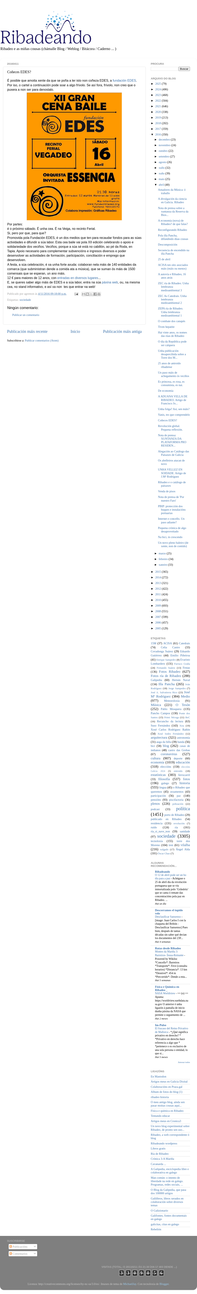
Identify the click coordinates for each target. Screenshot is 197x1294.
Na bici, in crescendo (170, 537)
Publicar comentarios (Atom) (42, 340)
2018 (158, 123)
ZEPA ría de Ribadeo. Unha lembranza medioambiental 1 (170, 312)
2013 (158, 583)
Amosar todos (184, 1062)
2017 (158, 128)
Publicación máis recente (27, 331)
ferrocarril (184, 775)
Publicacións (18, 1246)
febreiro (164, 559)
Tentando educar (160, 1115)
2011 (158, 594)
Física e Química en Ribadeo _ (167, 988)
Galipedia (156, 680)
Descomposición (167, 244)
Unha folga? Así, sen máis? (174, 409)
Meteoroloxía (172, 700)
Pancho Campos (160, 713)
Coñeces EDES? (167, 420)
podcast (155, 809)
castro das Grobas (179, 750)
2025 (158, 83)
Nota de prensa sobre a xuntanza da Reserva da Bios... (173, 211)
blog (166, 746)
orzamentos (176, 791)
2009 (158, 605)
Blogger (164, 1284)
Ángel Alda (183, 849)
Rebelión (156, 1229)
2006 (158, 622)
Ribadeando (162, 871)
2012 (158, 588)
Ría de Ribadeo (160, 1153)
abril (162, 184)
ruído (154, 827)
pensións (156, 799)
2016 (158, 134)
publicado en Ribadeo (166, 819)
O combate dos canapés (171, 321)
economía (157, 762)
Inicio (75, 331)
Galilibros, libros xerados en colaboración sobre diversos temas (167, 1202)
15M (153, 643)
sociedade (25, 299)
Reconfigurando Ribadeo (172, 229)
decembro (165, 139)
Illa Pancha (166, 684)
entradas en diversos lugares (77, 278)
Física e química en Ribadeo (167, 1110)
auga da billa (163, 741)
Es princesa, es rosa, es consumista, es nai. (171, 383)
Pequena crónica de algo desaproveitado (172, 529)
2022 (158, 100)
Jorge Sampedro (177, 688)
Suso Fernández (160, 725)
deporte (178, 758)
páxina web (110, 282)
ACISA (167, 643)
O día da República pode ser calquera (172, 343)
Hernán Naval (181, 680)
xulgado (164, 849)
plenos (155, 804)
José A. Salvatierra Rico (164, 692)
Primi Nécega (171, 717)
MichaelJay (129, 1284)
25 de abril (164, 259)
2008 (158, 611)
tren (171, 845)
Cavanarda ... (158, 1164)
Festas (186, 667)
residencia (156, 823)
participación (158, 795)
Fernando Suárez (166, 667)
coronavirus (169, 754)
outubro (163, 150)
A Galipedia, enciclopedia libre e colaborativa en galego (170, 1170)
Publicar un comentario (25, 314)
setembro (164, 156)
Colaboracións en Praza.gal (166, 1086)
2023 (158, 95)
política (183, 808)
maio (162, 179)
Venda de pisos (166, 491)
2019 (158, 117)
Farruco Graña (182, 663)
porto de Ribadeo (174, 814)
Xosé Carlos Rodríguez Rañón (170, 729)
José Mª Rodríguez (170, 694)
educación (183, 762)
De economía (165, 390)
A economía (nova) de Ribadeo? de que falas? (173, 222)
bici (153, 745)
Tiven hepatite (166, 326)
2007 (158, 616)
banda (181, 741)
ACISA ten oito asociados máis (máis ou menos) (173, 266)
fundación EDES (124, 80)
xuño (162, 173)
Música (156, 705)
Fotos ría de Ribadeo (166, 676)
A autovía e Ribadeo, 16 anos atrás (172, 276)
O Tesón (183, 705)
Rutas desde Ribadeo (168, 948)
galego (165, 783)
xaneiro (163, 564)
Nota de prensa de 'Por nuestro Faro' (171, 498)
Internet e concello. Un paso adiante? (171, 520)
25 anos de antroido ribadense (169, 365)
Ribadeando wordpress (164, 1143)
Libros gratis (158, 1148)
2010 (158, 600)
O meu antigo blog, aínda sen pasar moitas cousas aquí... (168, 1103)
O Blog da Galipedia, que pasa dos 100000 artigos (168, 1191)
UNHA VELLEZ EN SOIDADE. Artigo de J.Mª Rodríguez (172, 473)
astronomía (183, 737)
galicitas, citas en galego (165, 1224)
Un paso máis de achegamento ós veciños (173, 374)
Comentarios (18, 1253)
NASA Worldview (165, 993)
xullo (162, 167)
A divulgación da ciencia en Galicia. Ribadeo (172, 200)
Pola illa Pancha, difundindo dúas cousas (173, 237)
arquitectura (159, 737)
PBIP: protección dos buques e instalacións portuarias (172, 510)
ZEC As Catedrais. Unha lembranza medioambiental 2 (172, 299)
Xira (182, 725)
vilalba (185, 845)
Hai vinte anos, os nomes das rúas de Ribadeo (172, 334)
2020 (158, 111)
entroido (178, 770)
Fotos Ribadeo (169, 672)
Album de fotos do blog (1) (166, 1091)
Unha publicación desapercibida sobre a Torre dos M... (172, 354)
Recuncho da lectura (170, 721)
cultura (155, 758)
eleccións (165, 766)
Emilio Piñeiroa (180, 655)
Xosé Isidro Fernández (171, 733)
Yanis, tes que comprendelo (174, 414)
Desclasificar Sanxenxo (168, 916)
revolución (179, 823)
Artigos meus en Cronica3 (166, 1121)
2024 (158, 89)
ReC (187, 717)
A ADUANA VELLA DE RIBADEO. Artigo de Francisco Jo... (172, 400)
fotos (186, 779)
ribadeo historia (160, 1097)
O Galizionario (159, 1210)
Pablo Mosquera (171, 709)
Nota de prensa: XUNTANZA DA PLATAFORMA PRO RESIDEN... (172, 440)
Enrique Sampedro (166, 659)
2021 (158, 106)
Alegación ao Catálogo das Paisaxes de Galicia (173, 453)
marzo (163, 553)
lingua (162, 787)
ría (176, 827)
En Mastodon (158, 1076)
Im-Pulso (160, 1025)
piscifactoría (176, 799)
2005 (158, 628)
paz (179, 795)
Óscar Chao (164, 853)
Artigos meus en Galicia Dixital (169, 1081)
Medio (185, 696)
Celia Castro (170, 647)
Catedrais (184, 643)
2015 (158, 571)
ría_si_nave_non (160, 831)
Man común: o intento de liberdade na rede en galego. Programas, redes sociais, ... (167, 1181)
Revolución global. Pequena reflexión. (170, 427)
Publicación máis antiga (122, 331)
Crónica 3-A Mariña (162, 1158)
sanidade (185, 831)
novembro (165, 145)
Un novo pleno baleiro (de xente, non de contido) (173, 544)
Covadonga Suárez (162, 651)
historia (185, 783)
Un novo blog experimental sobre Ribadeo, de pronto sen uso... (170, 1127)
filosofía (164, 779)
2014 (158, 577)
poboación (177, 803)
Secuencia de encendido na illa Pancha (173, 252)
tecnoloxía (157, 841)
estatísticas (158, 775)
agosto (163, 162)
